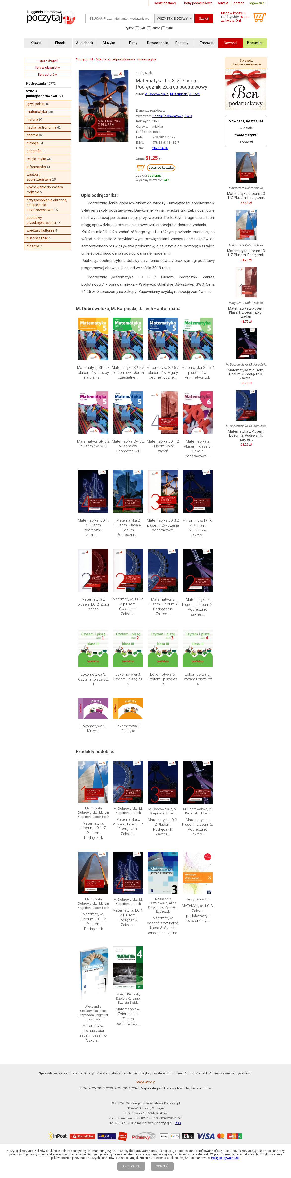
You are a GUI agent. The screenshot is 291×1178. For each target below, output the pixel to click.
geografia (34, 151)
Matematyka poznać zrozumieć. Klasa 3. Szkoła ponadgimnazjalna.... (164, 925)
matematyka (37, 112)
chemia (32, 135)
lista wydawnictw (47, 67)
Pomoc (189, 1073)
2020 (135, 1088)
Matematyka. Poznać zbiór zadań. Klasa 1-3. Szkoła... (93, 1033)
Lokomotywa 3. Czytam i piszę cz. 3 (163, 679)
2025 (92, 1088)
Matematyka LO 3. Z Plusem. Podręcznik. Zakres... (198, 527)
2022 (118, 1088)
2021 (126, 1088)
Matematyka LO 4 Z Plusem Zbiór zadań (163, 446)
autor (156, 28)
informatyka (36, 167)
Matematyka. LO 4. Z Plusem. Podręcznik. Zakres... (93, 527)
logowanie (256, 3)
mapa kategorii (47, 60)
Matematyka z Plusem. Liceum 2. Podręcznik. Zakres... (162, 606)
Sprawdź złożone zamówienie (246, 62)
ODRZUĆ (162, 1166)
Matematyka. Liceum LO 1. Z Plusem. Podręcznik (93, 830)
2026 (83, 1088)
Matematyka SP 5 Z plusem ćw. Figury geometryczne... (163, 372)
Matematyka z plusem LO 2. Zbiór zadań (93, 604)
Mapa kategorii (151, 1088)
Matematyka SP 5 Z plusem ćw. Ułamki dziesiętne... (128, 372)
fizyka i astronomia (41, 127)
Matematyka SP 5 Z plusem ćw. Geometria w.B (128, 446)
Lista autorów (201, 1088)
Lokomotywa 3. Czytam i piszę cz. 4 (197, 679)
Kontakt (201, 1073)
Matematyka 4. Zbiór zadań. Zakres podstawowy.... (128, 1016)
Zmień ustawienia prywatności (230, 1073)
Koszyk (89, 1073)
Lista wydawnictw (177, 1088)
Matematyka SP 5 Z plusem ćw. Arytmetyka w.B (198, 372)
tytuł (170, 28)
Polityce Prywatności (225, 1158)
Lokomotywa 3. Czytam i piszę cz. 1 (93, 679)
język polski (35, 104)
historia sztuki (37, 238)
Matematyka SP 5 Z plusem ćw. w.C (93, 444)
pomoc (239, 3)
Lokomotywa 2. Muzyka (93, 728)
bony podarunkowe (198, 3)
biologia (33, 143)
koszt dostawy (165, 3)
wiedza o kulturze (40, 230)
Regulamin (129, 1073)
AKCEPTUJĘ (131, 1166)
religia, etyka (36, 159)
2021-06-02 (160, 148)
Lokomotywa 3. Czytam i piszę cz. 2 (128, 679)
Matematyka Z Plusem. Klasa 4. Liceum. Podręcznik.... (128, 527)
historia (32, 119)
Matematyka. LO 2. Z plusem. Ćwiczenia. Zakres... (128, 606)
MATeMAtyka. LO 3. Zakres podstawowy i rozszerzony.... (198, 913)
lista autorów (47, 74)
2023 (109, 1088)
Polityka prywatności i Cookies (160, 1073)
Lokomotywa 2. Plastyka (128, 728)
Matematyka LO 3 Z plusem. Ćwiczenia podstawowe (163, 525)
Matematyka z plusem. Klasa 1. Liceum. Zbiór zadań (246, 312)
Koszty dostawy (108, 1073)
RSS (178, 1123)
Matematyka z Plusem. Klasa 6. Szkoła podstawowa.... (197, 448)
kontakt (223, 3)
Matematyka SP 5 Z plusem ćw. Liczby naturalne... (93, 372)
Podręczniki (36, 83)
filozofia (33, 246)
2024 (100, 1088)
